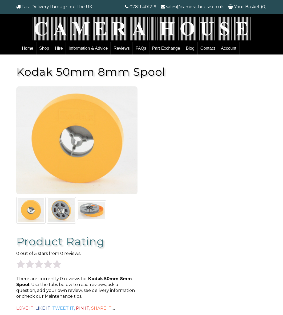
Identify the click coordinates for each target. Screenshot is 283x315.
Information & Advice (88, 48)
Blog (190, 48)
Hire (59, 48)
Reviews (122, 48)
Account (228, 48)
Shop (44, 48)
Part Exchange (166, 48)
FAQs (141, 48)
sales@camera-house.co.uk (195, 6)
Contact (207, 48)
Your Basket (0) (250, 6)
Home (27, 48)
